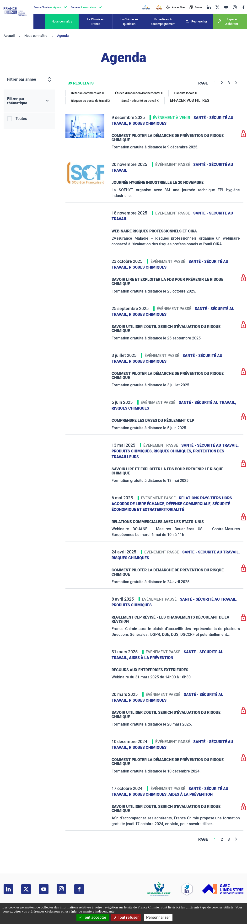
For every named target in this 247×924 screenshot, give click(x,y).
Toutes (21, 118)
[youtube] (226, 7)
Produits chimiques (132, 605)
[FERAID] (159, 7)
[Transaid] (146, 7)
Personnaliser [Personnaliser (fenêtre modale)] (158, 917)
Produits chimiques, (133, 451)
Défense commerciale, (189, 503)
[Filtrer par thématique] (29, 101)
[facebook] (243, 7)
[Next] (236, 83)
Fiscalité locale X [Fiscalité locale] (185, 93)
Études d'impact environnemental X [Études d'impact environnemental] (139, 93)
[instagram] (235, 7)
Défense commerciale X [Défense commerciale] (87, 93)
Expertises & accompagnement (163, 21)
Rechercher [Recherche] (199, 21)
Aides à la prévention (151, 657)
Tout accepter (92, 917)
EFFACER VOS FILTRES (189, 100)
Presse (195, 7)
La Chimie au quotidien (129, 21)
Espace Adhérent (231, 21)
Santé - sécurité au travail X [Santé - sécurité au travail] (140, 100)
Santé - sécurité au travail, (207, 402)
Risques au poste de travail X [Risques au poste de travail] (90, 100)
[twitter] (217, 7)
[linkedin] (208, 7)
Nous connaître (62, 21)
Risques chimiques (147, 123)
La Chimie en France (95, 21)
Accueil (9, 36)
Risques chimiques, (173, 451)
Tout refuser (126, 917)
